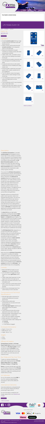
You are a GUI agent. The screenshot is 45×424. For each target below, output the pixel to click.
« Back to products (5, 400)
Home (2, 420)
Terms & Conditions (7, 420)
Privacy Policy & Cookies (15, 420)
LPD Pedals (6, 29)
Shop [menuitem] (35, 10)
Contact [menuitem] (40, 10)
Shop (2, 29)
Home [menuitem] (24, 10)
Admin (4, 421)
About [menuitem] (29, 10)
